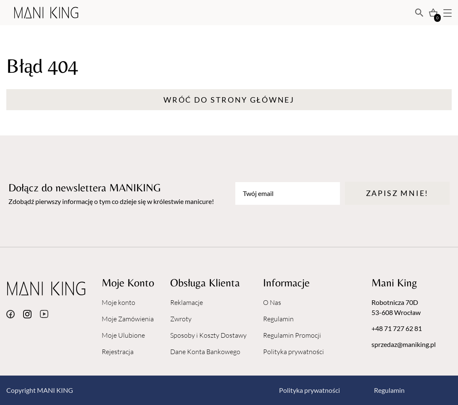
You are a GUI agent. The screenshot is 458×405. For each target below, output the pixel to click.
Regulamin (278, 319)
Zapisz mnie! (397, 193)
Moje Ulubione (123, 335)
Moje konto (118, 302)
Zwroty (181, 319)
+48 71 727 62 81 (396, 328)
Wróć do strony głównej (228, 99)
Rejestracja (118, 351)
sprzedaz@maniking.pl (403, 344)
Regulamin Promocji (292, 335)
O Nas (272, 302)
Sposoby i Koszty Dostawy (208, 335)
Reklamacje (186, 302)
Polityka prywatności (293, 351)
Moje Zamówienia (128, 319)
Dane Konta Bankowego (205, 351)
